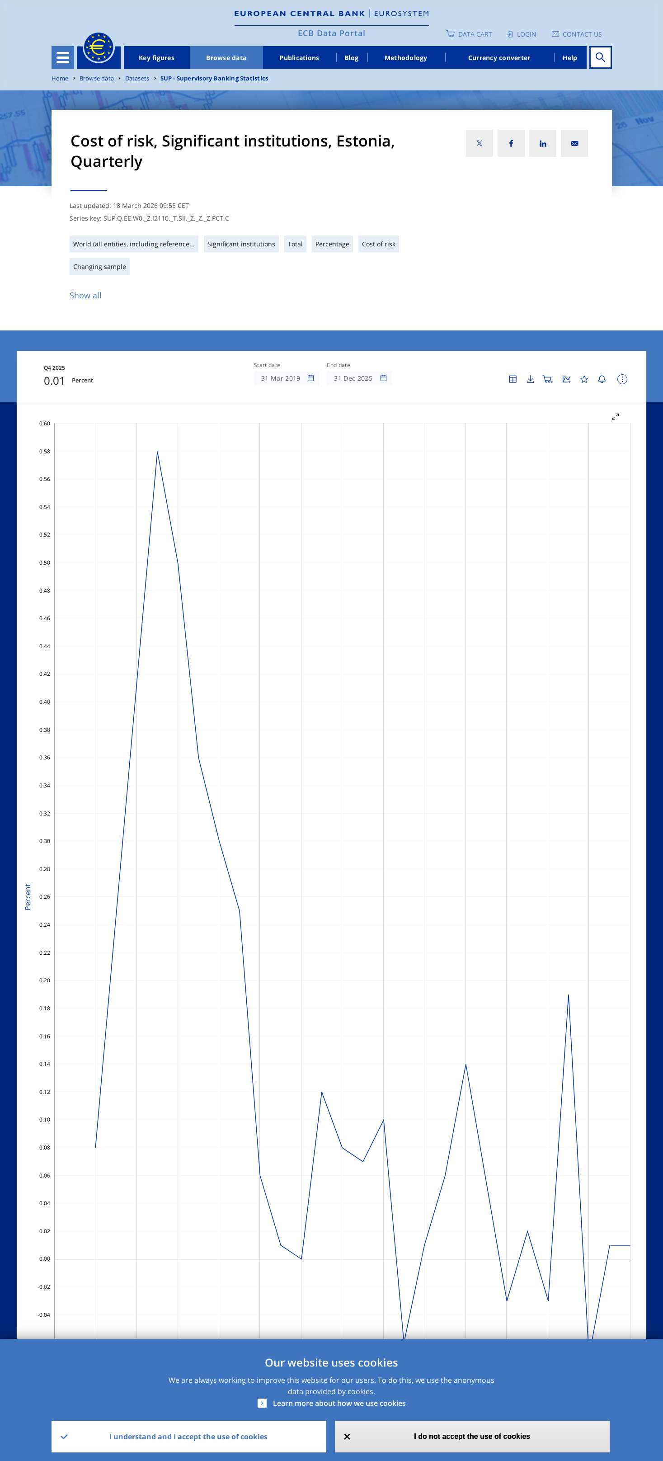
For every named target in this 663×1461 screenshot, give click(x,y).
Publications (299, 57)
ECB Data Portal (332, 33)
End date (338, 365)
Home (60, 78)
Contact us (582, 34)
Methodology (406, 57)
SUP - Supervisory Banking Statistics (214, 78)
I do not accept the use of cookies (472, 1436)
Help (570, 57)
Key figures (156, 57)
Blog (351, 57)
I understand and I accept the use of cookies (188, 1437)
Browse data (226, 57)
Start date (267, 365)
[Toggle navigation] (63, 57)
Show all (86, 295)
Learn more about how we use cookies (339, 1403)
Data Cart (475, 34)
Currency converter (499, 57)
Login (526, 34)
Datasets (137, 78)
